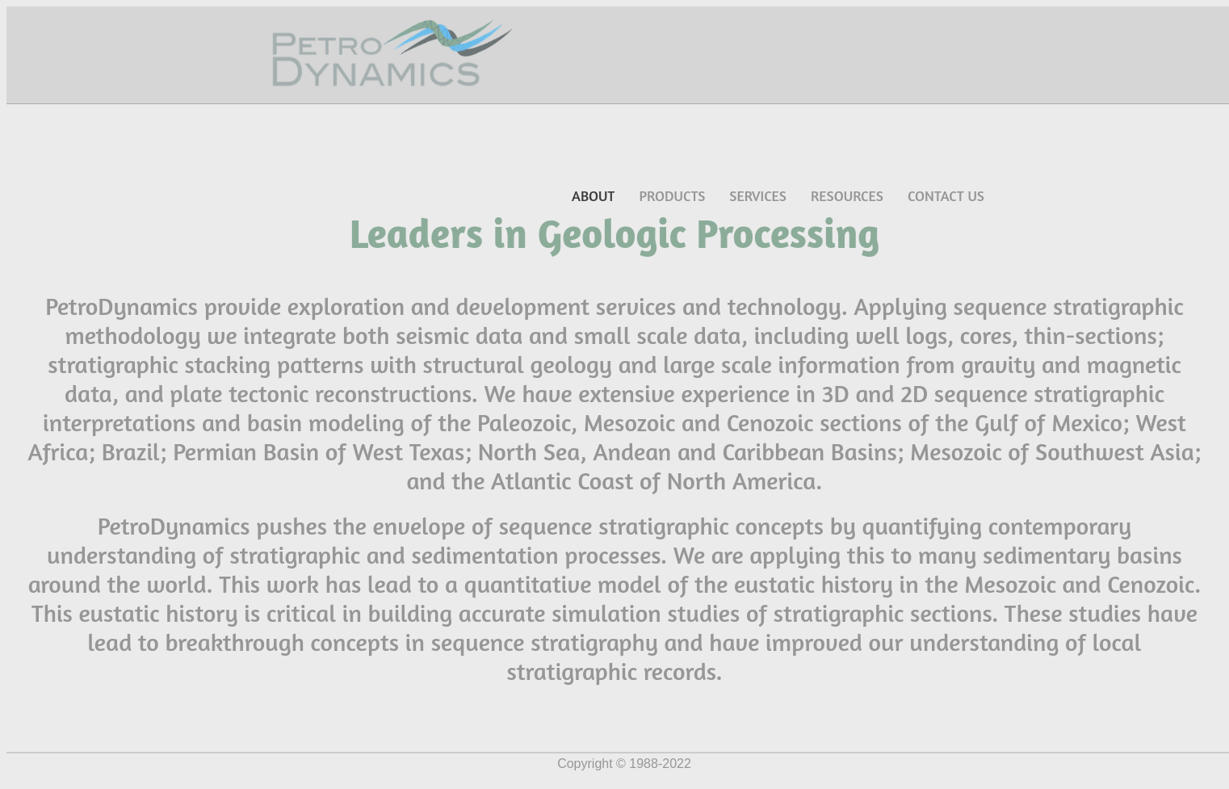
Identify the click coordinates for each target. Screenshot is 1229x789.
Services (757, 195)
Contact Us (946, 195)
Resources (847, 195)
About (593, 195)
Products (672, 195)
